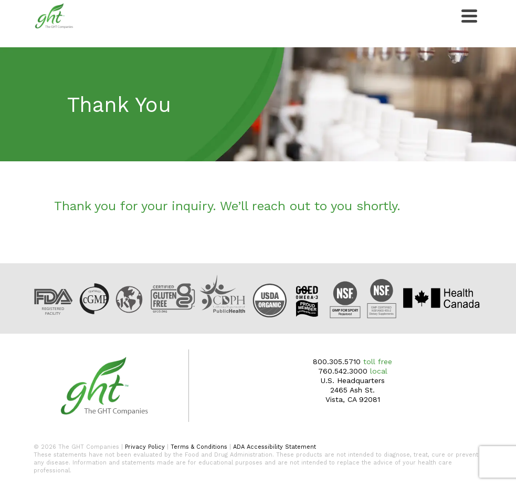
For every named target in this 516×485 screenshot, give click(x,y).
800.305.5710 (337, 361)
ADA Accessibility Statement (274, 446)
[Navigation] (469, 16)
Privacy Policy (145, 446)
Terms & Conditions (199, 446)
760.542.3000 (342, 371)
